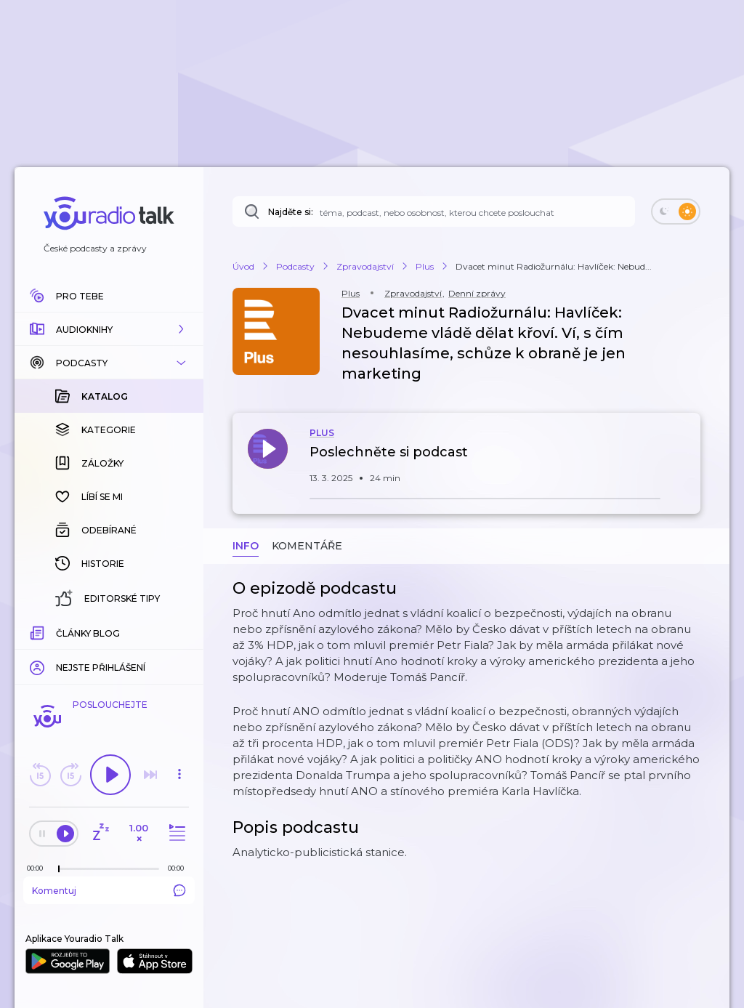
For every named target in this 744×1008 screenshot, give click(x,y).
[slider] (58, 869)
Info (245, 545)
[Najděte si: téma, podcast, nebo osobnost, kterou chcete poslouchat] (433, 211)
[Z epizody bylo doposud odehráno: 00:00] (38, 868)
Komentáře (307, 545)
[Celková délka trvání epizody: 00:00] (179, 868)
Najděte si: (290, 211)
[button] (109, 329)
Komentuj (109, 890)
